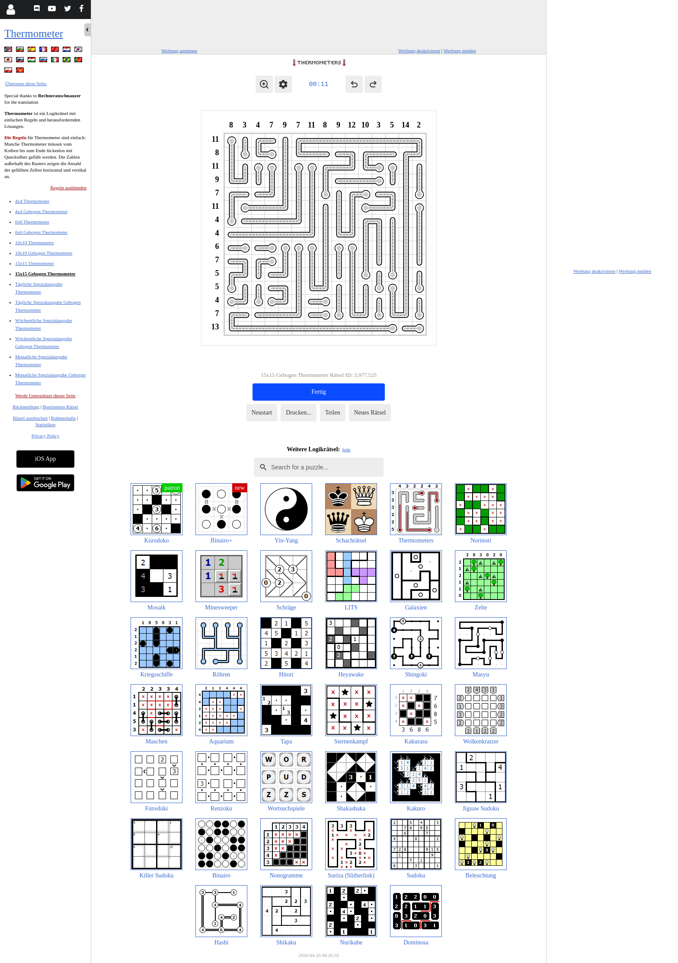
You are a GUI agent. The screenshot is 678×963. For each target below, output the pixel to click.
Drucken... (298, 412)
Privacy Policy (45, 435)
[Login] (10, 9)
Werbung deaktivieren (419, 50)
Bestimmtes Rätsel (60, 406)
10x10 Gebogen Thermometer (43, 252)
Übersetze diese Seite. (26, 83)
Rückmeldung (26, 406)
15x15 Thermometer (34, 263)
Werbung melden (460, 50)
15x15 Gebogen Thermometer (45, 273)
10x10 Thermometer (34, 242)
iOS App (45, 459)
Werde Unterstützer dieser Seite (45, 395)
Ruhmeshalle (63, 418)
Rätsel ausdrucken (30, 418)
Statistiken (45, 424)
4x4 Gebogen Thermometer (41, 211)
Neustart (262, 412)
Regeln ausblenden (68, 187)
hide (346, 449)
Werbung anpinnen (179, 50)
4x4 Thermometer (32, 201)
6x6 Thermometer (32, 221)
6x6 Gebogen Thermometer (41, 232)
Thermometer (33, 33)
